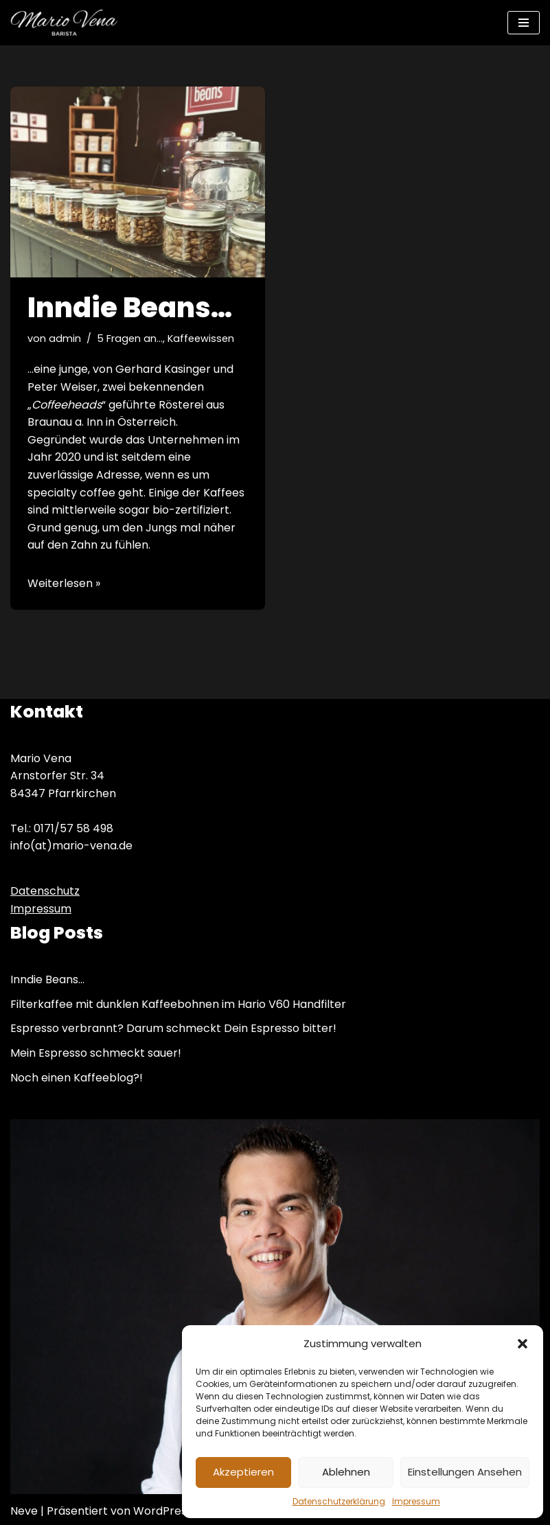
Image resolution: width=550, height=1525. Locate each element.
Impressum (416, 1501)
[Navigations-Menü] (523, 22)
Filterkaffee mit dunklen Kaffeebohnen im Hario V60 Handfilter (178, 1004)
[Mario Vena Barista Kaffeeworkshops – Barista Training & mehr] (64, 23)
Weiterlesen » (63, 583)
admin (65, 338)
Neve (24, 1511)
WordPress (162, 1511)
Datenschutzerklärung (339, 1501)
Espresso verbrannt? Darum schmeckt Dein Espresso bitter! (173, 1028)
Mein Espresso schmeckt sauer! (95, 1053)
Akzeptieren (243, 1472)
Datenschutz (45, 891)
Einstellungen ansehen (465, 1472)
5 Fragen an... (130, 338)
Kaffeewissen (201, 338)
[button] (522, 1344)
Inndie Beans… (129, 307)
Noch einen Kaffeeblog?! (76, 1078)
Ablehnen (346, 1472)
